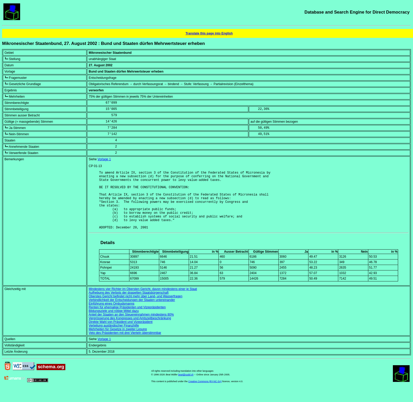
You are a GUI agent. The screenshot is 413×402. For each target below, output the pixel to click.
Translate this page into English (209, 33)
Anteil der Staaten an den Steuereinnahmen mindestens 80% (131, 327)
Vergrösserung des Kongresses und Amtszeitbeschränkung (130, 331)
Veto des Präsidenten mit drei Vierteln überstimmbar (125, 345)
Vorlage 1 (104, 159)
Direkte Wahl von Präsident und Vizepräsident (120, 334)
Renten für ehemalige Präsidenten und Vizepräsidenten (127, 320)
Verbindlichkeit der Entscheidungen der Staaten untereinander (132, 312)
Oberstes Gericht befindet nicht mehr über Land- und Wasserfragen (135, 309)
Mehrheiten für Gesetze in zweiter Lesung (118, 342)
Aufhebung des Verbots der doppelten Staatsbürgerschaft (129, 305)
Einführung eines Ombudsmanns (111, 316)
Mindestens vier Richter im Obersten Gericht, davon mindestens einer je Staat (143, 301)
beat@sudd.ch (185, 387)
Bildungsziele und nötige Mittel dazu (114, 323)
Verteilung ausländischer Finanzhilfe (114, 338)
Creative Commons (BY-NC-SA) (205, 394)
